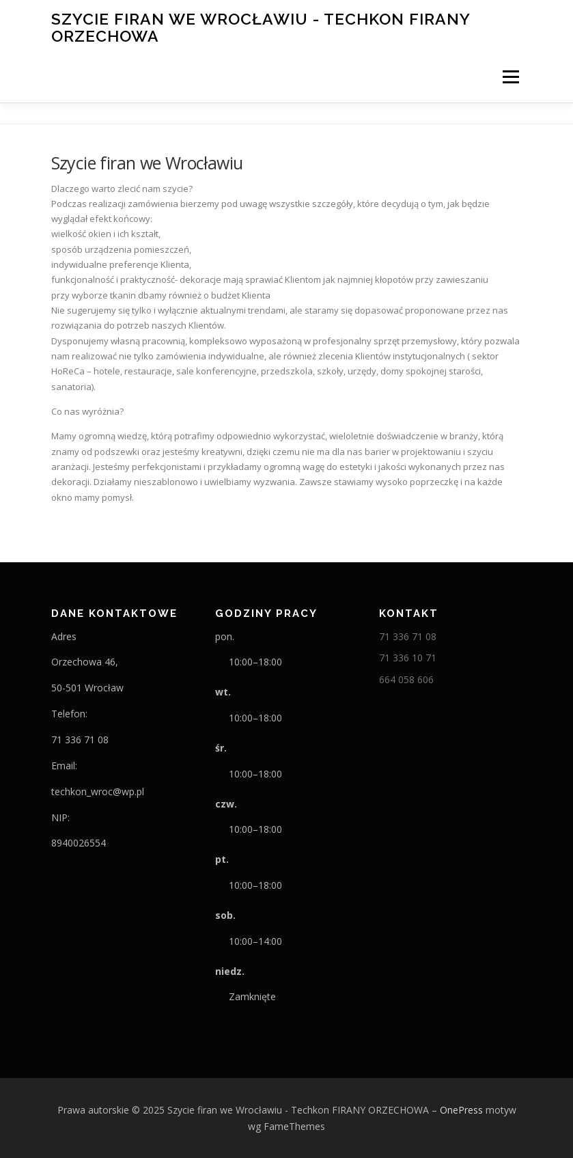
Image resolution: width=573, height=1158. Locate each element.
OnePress (461, 1109)
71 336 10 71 (407, 657)
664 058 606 (406, 679)
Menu (510, 76)
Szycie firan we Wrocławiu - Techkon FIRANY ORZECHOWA (260, 27)
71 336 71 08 (407, 636)
